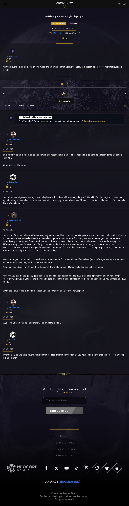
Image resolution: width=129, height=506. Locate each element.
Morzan (57, 33)
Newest (8, 105)
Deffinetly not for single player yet (35, 117)
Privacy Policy (64, 449)
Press (64, 436)
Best (32, 105)
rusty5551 (60, 28)
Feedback (73, 23)
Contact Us (64, 455)
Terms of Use (64, 442)
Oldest (21, 105)
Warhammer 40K (59, 23)
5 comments (64, 101)
